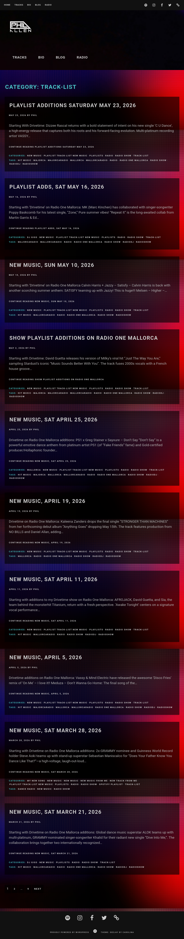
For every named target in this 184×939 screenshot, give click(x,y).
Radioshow (30, 164)
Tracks (18, 5)
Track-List (141, 155)
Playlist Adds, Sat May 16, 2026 (57, 187)
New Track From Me (123, 780)
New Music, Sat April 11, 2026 (54, 579)
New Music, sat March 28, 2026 (56, 730)
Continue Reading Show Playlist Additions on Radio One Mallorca (56, 379)
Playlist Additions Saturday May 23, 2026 (73, 105)
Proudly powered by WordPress (69, 932)
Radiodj (15, 164)
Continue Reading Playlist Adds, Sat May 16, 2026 (44, 228)
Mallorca (77, 160)
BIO (29, 5)
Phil (34, 115)
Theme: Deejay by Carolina (117, 932)
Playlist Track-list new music (65, 155)
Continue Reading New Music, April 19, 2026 (40, 542)
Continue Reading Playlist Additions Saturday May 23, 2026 (51, 147)
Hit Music (24, 160)
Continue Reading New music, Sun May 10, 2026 (42, 301)
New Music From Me (94, 780)
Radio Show (123, 155)
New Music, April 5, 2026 (46, 657)
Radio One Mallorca (134, 160)
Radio (48, 5)
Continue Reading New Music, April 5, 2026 (39, 693)
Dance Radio (26, 789)
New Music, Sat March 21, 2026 (56, 812)
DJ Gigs (32, 237)
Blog (38, 5)
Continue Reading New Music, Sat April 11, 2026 (42, 621)
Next (37, 888)
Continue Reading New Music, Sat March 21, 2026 (43, 853)
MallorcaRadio (97, 160)
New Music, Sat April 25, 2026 (54, 420)
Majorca (39, 160)
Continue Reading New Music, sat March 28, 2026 (43, 772)
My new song (36, 780)
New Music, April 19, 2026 (48, 501)
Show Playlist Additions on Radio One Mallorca (84, 338)
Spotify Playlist (111, 784)
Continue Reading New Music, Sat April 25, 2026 (42, 461)
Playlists (96, 155)
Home (7, 5)
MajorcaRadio (58, 160)
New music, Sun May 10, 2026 (52, 265)
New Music (34, 155)
